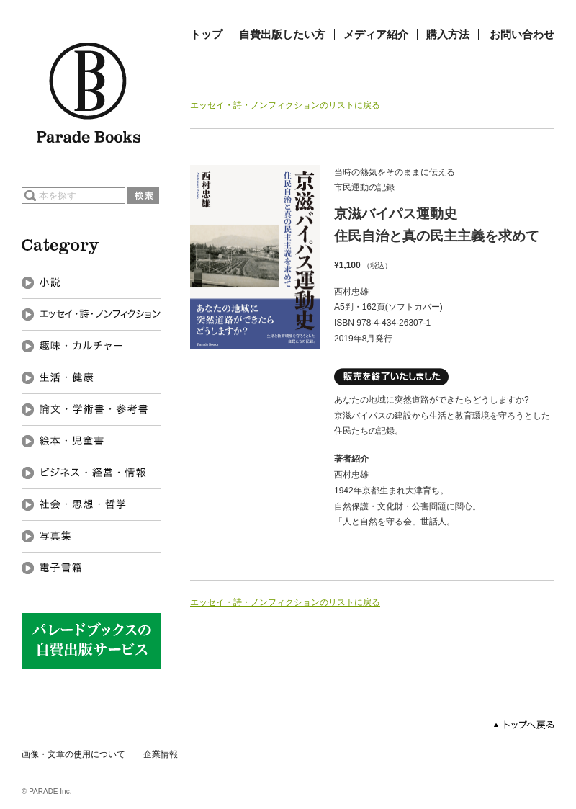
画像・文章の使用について (73, 754)
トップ (206, 34)
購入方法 (447, 34)
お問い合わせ (522, 34)
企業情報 (160, 754)
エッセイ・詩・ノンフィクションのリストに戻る (285, 105)
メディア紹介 (375, 34)
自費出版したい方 (282, 34)
